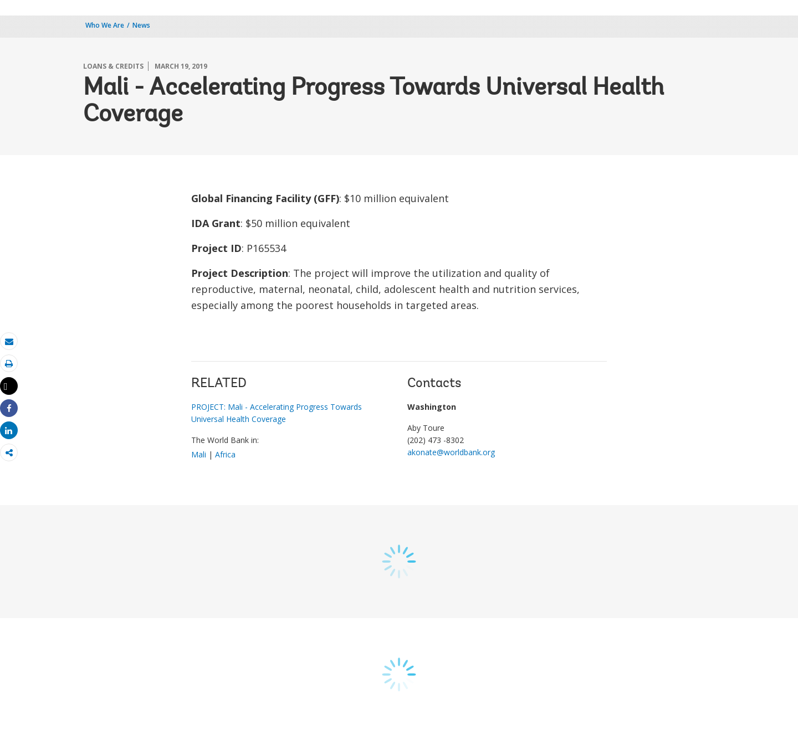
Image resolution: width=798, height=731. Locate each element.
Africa (225, 454)
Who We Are (104, 25)
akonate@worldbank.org (451, 452)
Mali (198, 454)
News (141, 25)
